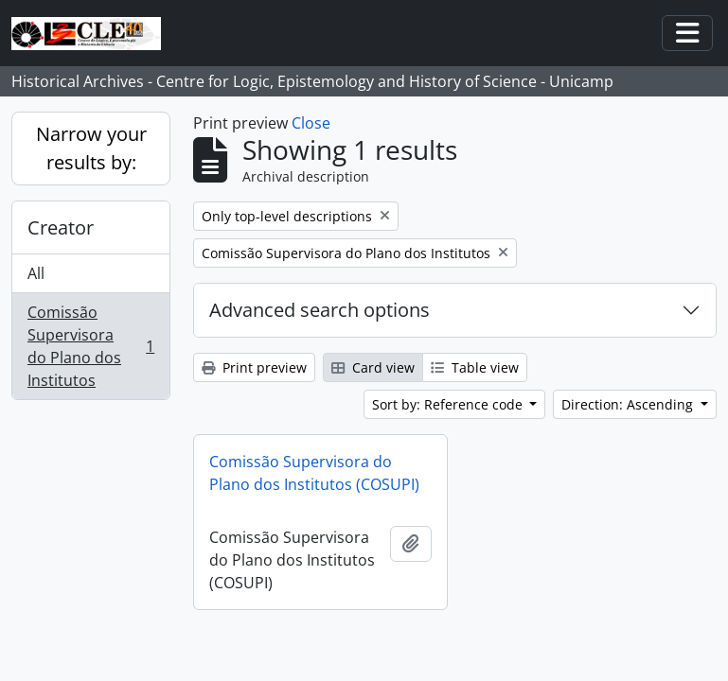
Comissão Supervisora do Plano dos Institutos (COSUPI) (314, 473)
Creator (60, 227)
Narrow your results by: (91, 148)
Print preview (254, 367)
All (35, 273)
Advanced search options (319, 310)
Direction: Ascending (629, 404)
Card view (373, 367)
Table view (475, 367)
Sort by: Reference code (449, 404)
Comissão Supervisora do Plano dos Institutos (90, 346)
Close (311, 123)
